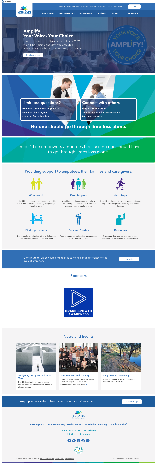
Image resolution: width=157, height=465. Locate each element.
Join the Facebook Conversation (100, 112)
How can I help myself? (35, 112)
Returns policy (69, 459)
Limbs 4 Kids (132, 13)
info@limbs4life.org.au (78, 434)
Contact (109, 7)
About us (62, 7)
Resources (84, 7)
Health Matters (85, 13)
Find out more (33, 55)
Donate (129, 259)
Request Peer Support (94, 108)
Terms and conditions (47, 459)
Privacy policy (59, 459)
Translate (8, 2)
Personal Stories (91, 116)
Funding (114, 13)
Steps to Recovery (66, 13)
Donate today (119, 7)
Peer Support (48, 13)
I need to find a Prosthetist (36, 116)
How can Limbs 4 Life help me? (39, 108)
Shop (134, 7)
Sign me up (132, 401)
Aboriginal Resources (97, 7)
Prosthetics (101, 13)
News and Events (73, 7)
